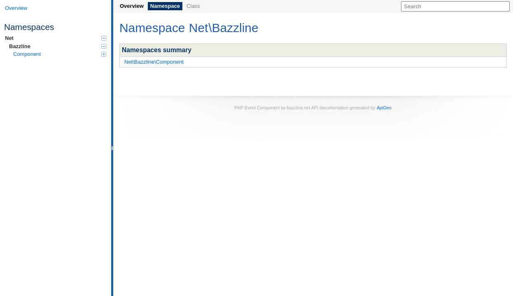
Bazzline (57, 46)
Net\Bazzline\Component (154, 62)
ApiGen (384, 107)
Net (55, 38)
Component (59, 54)
